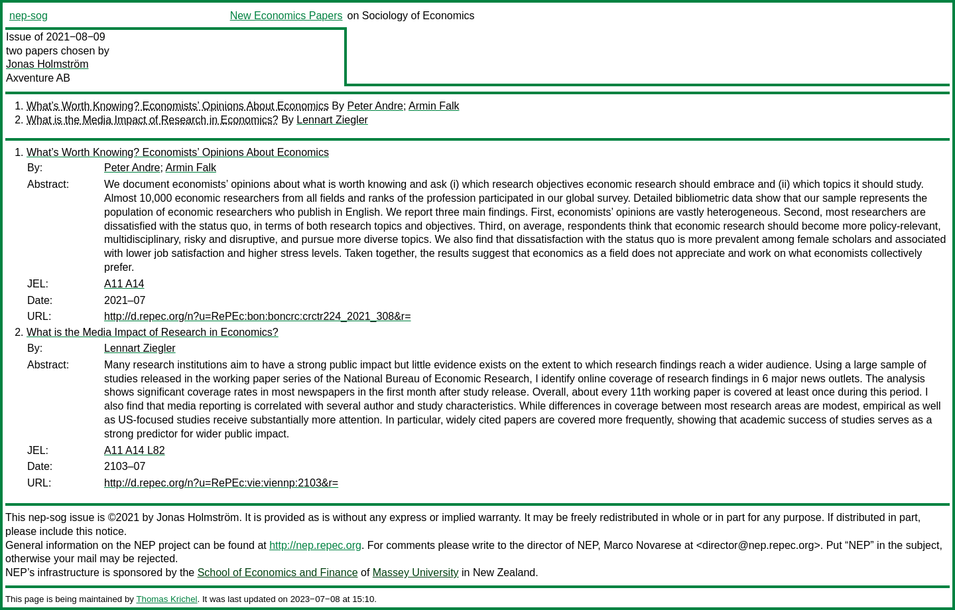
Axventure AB (38, 78)
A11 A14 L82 (134, 450)
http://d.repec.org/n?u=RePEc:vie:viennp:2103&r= (221, 483)
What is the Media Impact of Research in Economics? (153, 119)
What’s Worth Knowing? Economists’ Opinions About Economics (178, 106)
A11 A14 (124, 283)
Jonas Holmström (47, 64)
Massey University (416, 572)
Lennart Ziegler (332, 119)
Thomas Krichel (166, 599)
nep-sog (28, 15)
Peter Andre (375, 106)
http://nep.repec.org (315, 545)
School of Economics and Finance (278, 572)
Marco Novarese (642, 545)
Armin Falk (434, 106)
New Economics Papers (286, 15)
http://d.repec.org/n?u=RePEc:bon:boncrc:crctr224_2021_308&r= (257, 316)
